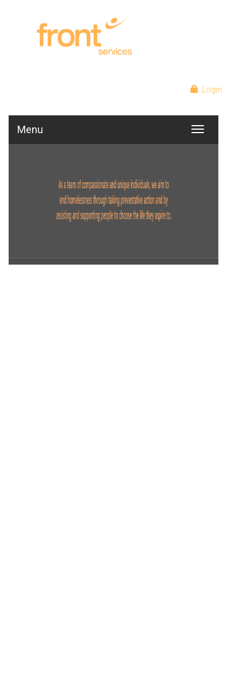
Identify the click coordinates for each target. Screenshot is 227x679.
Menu (30, 129)
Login (207, 89)
